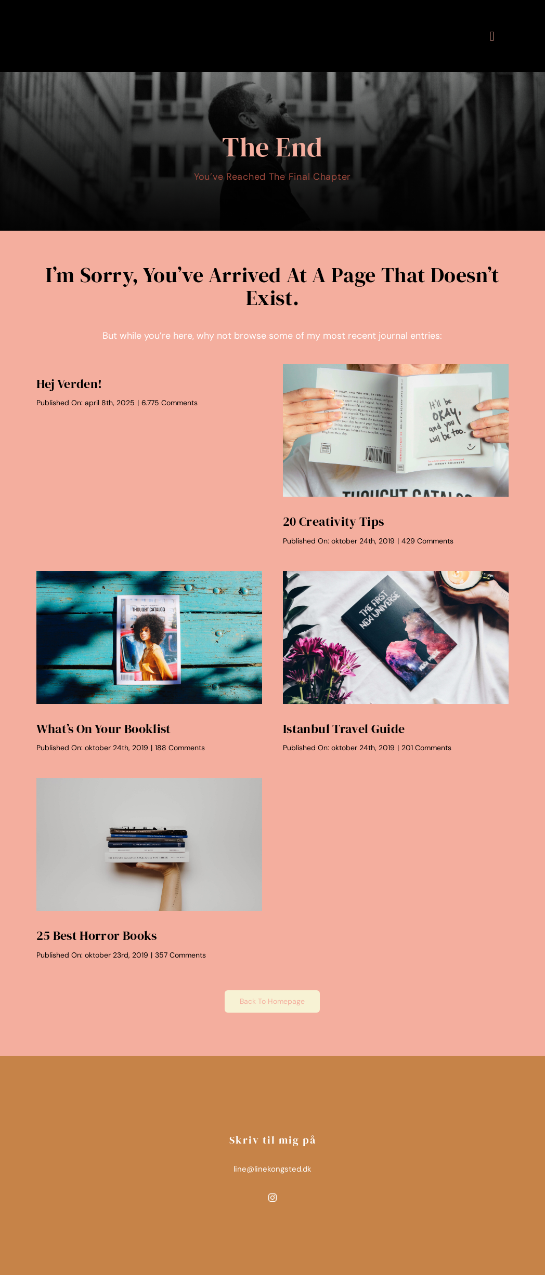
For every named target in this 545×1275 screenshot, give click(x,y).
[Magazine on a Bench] (149, 575)
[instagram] (272, 1197)
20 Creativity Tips (333, 521)
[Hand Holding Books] (149, 782)
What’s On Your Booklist (103, 728)
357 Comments (180, 955)
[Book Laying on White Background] (396, 575)
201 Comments (426, 747)
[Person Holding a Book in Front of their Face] (396, 369)
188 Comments (180, 747)
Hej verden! (69, 383)
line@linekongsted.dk (272, 1169)
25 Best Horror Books (96, 935)
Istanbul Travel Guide (344, 728)
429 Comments (427, 541)
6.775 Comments (169, 402)
